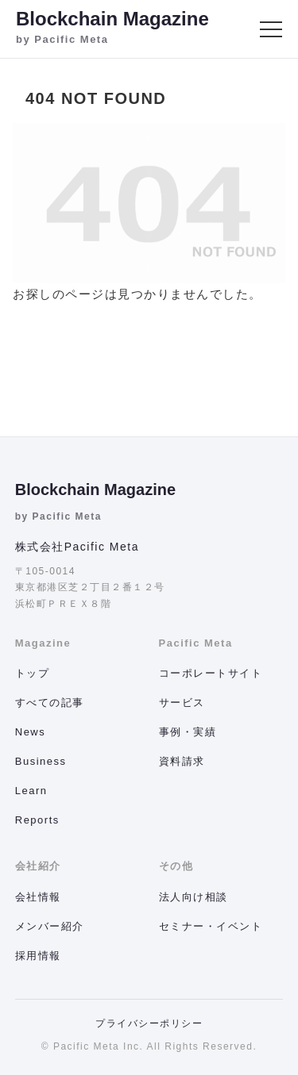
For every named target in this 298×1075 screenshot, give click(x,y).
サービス (182, 702)
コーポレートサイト (211, 673)
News (30, 732)
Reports (37, 820)
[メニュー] (271, 29)
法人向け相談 (193, 897)
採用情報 (38, 956)
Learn (31, 791)
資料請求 (182, 761)
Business (41, 761)
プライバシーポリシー (149, 1023)
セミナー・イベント (211, 926)
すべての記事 (49, 702)
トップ (32, 673)
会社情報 (38, 897)
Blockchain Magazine (95, 489)
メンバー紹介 (49, 926)
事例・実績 (188, 732)
